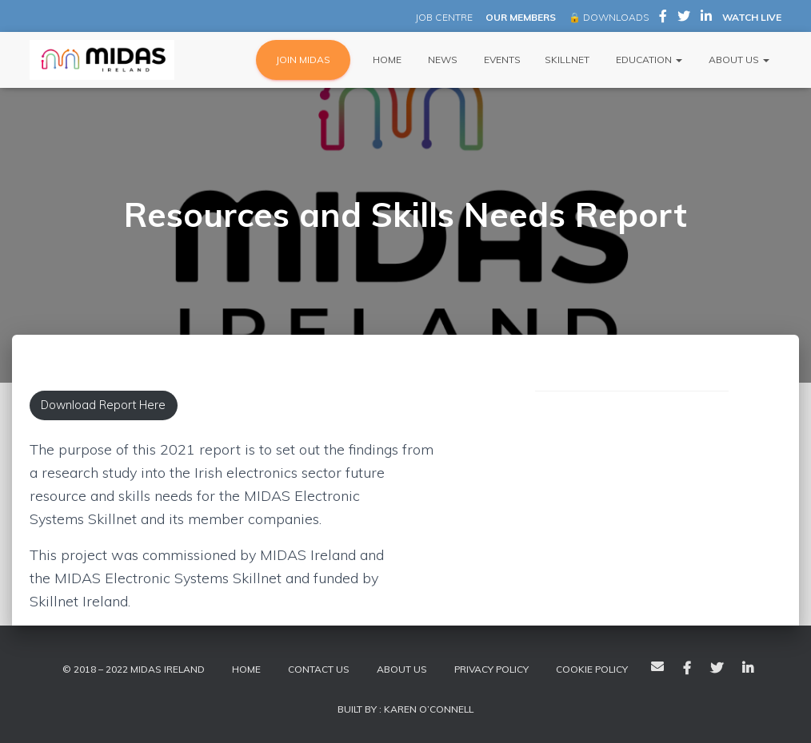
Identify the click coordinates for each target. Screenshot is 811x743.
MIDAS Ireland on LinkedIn (706, 18)
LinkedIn (747, 668)
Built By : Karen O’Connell (405, 709)
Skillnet (567, 60)
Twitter (716, 668)
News (441, 60)
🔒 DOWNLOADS (609, 17)
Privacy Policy (491, 669)
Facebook (687, 668)
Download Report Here (103, 405)
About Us (737, 60)
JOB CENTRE (443, 17)
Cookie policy (592, 669)
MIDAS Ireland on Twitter (683, 18)
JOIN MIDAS (303, 60)
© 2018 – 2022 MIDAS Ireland (133, 669)
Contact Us (319, 669)
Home (386, 60)
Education (647, 60)
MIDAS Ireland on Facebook (663, 18)
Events (501, 60)
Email (657, 666)
